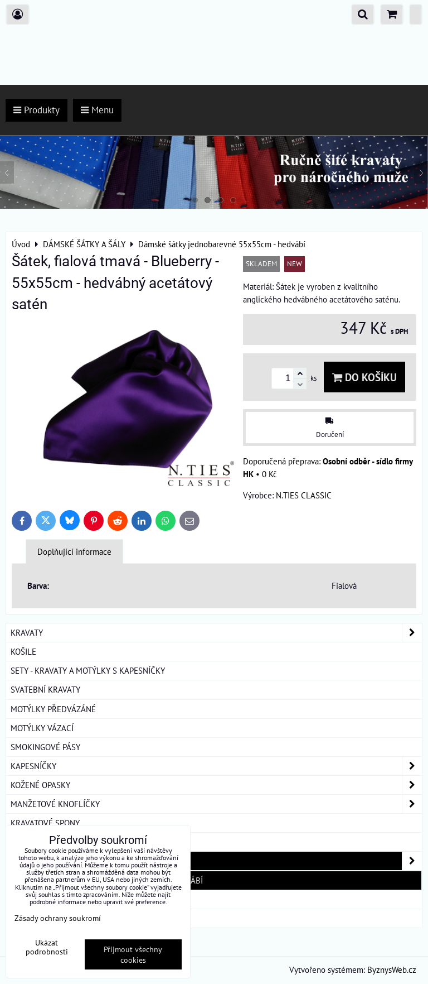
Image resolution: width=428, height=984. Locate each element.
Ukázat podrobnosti (47, 947)
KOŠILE (23, 651)
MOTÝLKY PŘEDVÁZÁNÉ (53, 708)
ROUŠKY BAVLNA (41, 918)
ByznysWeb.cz (391, 969)
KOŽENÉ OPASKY (216, 785)
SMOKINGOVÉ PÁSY (45, 746)
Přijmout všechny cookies (133, 954)
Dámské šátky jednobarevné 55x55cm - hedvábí (107, 880)
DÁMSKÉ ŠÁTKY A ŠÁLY (216, 861)
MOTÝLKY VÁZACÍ (42, 727)
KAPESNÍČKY (216, 766)
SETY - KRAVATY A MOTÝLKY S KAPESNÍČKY (88, 670)
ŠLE (17, 841)
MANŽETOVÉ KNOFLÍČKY (216, 804)
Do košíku (364, 377)
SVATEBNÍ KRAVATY (45, 689)
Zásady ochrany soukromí (57, 918)
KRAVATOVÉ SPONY (45, 822)
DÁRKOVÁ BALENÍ (42, 899)
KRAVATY (216, 632)
